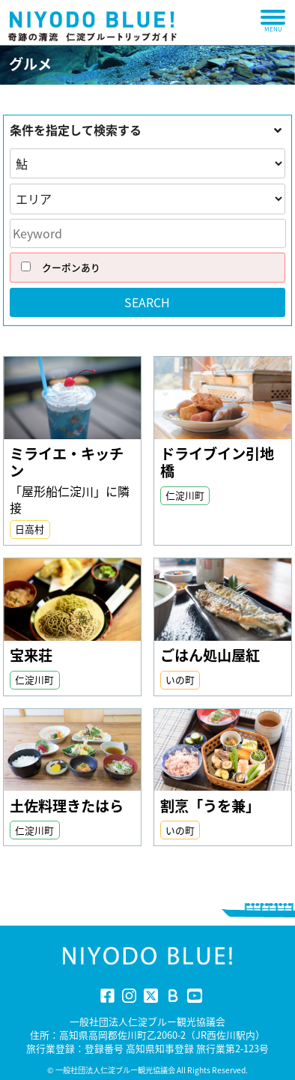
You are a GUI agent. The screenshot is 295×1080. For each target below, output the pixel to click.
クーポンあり (56, 267)
